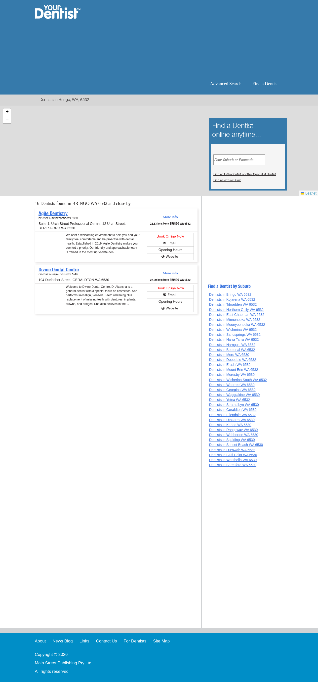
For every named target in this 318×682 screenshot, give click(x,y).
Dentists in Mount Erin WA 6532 (233, 370)
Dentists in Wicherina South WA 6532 (238, 380)
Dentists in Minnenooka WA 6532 (234, 320)
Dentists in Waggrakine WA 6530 (234, 395)
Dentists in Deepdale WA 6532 (232, 360)
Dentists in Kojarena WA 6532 (232, 299)
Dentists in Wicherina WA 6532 (233, 330)
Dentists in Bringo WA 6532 (230, 294)
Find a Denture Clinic (227, 180)
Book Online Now (170, 236)
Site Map (161, 641)
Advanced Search (225, 83)
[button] (7, 112)
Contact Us (106, 641)
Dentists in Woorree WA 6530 (232, 385)
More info (170, 217)
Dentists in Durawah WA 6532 (232, 450)
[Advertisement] (191, 40)
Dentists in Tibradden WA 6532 (233, 304)
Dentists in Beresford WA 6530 (232, 465)
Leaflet (309, 193)
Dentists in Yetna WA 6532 (229, 400)
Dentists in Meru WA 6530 (229, 355)
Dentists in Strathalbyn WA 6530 (234, 405)
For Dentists (134, 641)
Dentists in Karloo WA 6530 (230, 425)
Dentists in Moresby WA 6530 (232, 375)
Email (171, 243)
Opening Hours (170, 250)
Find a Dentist (265, 83)
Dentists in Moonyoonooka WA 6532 (237, 325)
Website (172, 256)
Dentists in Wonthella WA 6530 (233, 460)
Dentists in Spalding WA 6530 (232, 440)
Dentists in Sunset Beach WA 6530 (236, 445)
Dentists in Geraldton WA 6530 (233, 410)
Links (84, 641)
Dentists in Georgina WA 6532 (232, 390)
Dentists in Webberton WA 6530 (233, 435)
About (40, 641)
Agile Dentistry (53, 213)
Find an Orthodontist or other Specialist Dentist (244, 174)
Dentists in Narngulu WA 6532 (232, 345)
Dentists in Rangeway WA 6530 (233, 430)
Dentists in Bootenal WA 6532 (232, 350)
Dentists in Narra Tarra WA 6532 (234, 339)
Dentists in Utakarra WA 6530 (232, 420)
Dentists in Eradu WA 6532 (230, 365)
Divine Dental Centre (59, 270)
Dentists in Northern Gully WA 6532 (236, 310)
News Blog (62, 641)
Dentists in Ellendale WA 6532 (232, 415)
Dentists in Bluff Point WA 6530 (233, 455)
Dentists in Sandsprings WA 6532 (235, 335)
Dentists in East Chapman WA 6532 (236, 315)
